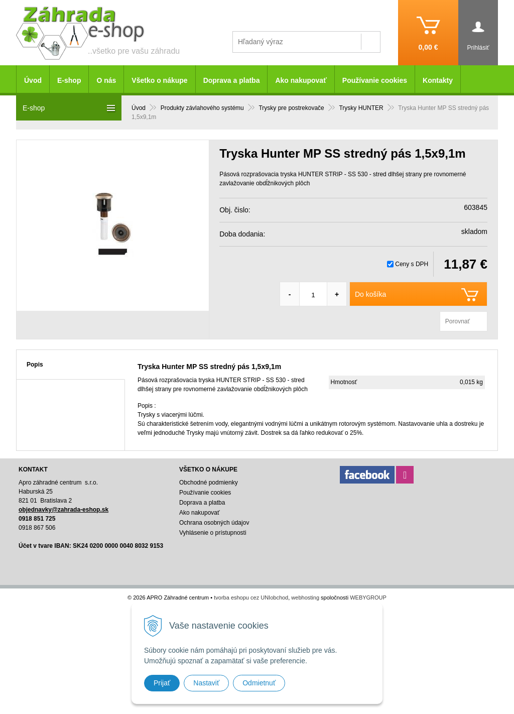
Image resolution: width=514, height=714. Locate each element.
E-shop (69, 80)
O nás (106, 80)
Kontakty (438, 80)
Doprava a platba (231, 80)
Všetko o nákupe (159, 80)
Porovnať (457, 321)
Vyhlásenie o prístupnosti (212, 532)
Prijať (162, 683)
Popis (35, 364)
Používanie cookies (374, 80)
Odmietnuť (259, 683)
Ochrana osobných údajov (214, 522)
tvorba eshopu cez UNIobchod (251, 597)
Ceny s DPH (411, 264)
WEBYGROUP (368, 597)
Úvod (33, 80)
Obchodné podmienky (208, 482)
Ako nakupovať (300, 80)
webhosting (305, 597)
